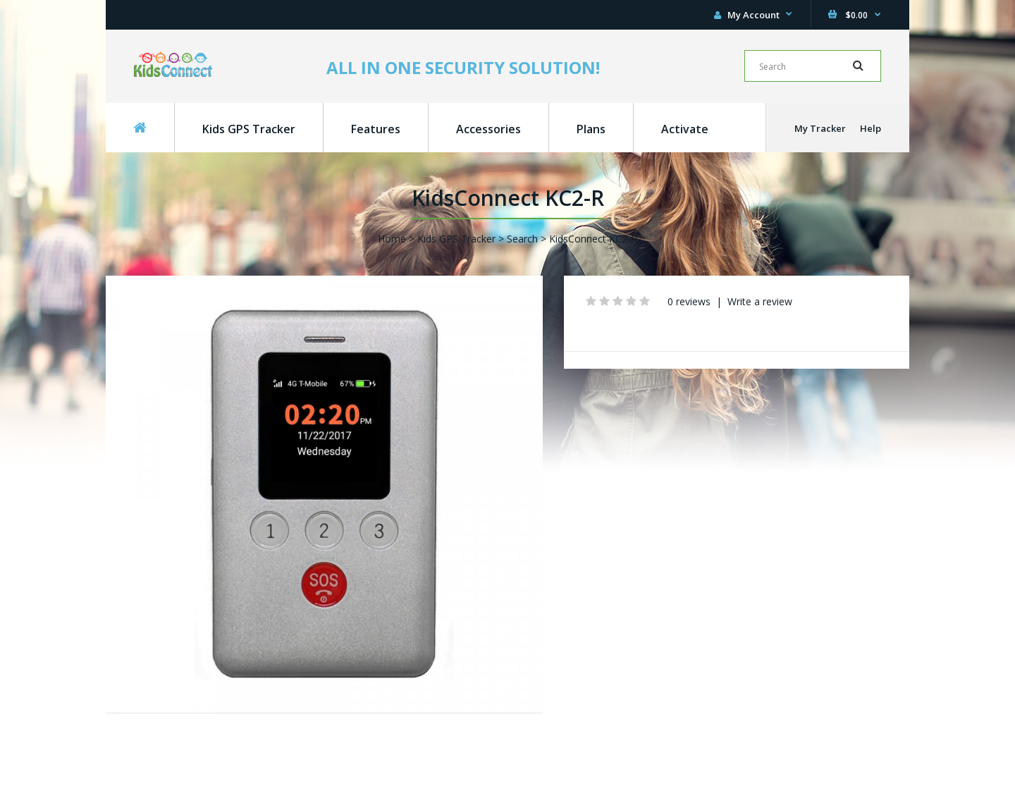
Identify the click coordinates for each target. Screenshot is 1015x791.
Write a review (759, 301)
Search (522, 238)
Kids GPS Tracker (456, 238)
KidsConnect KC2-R (593, 238)
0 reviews (689, 301)
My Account (747, 14)
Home (392, 238)
